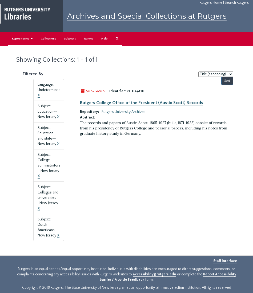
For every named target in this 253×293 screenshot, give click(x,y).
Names (88, 38)
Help (104, 38)
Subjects (70, 38)
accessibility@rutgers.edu (154, 274)
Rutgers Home (211, 3)
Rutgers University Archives (124, 112)
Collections (48, 38)
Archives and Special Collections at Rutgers (147, 16)
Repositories (22, 38)
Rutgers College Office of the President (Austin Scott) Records (141, 102)
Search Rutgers (237, 3)
